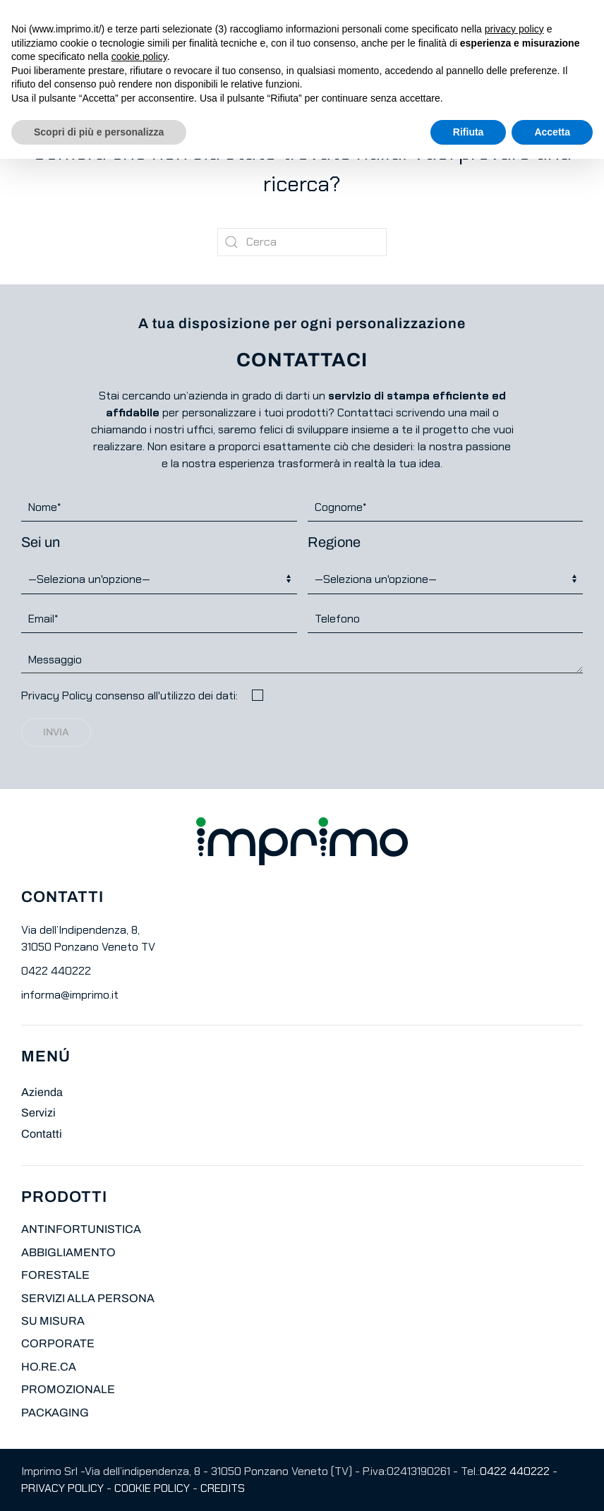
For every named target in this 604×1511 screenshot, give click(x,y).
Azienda (42, 1092)
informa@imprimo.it (70, 994)
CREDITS (222, 1488)
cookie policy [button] (139, 56)
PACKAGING (55, 1413)
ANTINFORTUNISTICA (81, 1229)
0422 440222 (56, 970)
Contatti (41, 1134)
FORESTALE (55, 1275)
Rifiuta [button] (468, 132)
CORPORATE (58, 1343)
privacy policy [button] (514, 29)
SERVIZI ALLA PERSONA (88, 1298)
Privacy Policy (56, 695)
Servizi (38, 1113)
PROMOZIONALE (68, 1389)
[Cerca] (302, 242)
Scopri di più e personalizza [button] (99, 132)
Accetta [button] (552, 132)
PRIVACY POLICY (62, 1488)
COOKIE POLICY (152, 1488)
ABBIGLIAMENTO (68, 1252)
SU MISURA (53, 1321)
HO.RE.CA (48, 1367)
